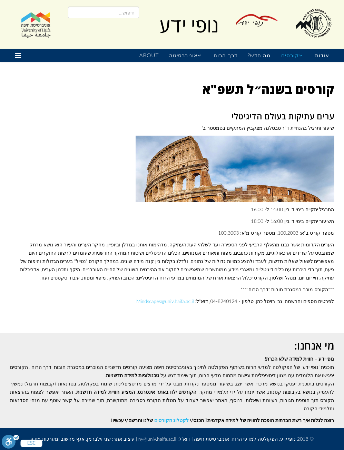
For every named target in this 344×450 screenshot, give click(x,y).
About (149, 55)
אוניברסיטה (183, 55)
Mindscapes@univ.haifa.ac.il (165, 301)
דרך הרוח (225, 55)
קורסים (290, 55)
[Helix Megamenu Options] (19, 55)
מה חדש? (259, 55)
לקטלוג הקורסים (171, 420)
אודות (322, 55)
